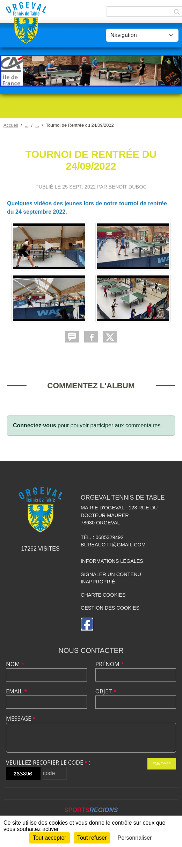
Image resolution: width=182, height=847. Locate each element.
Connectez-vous (34, 425)
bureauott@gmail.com (113, 544)
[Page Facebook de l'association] (87, 624)
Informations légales (112, 561)
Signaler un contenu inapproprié (111, 578)
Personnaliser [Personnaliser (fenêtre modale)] (135, 838)
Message (21, 718)
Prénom (109, 664)
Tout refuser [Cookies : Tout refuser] (92, 838)
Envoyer (162, 764)
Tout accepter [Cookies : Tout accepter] (49, 838)
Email (16, 691)
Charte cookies (103, 595)
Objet (106, 691)
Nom (15, 664)
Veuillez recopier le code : (48, 762)
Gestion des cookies (110, 608)
